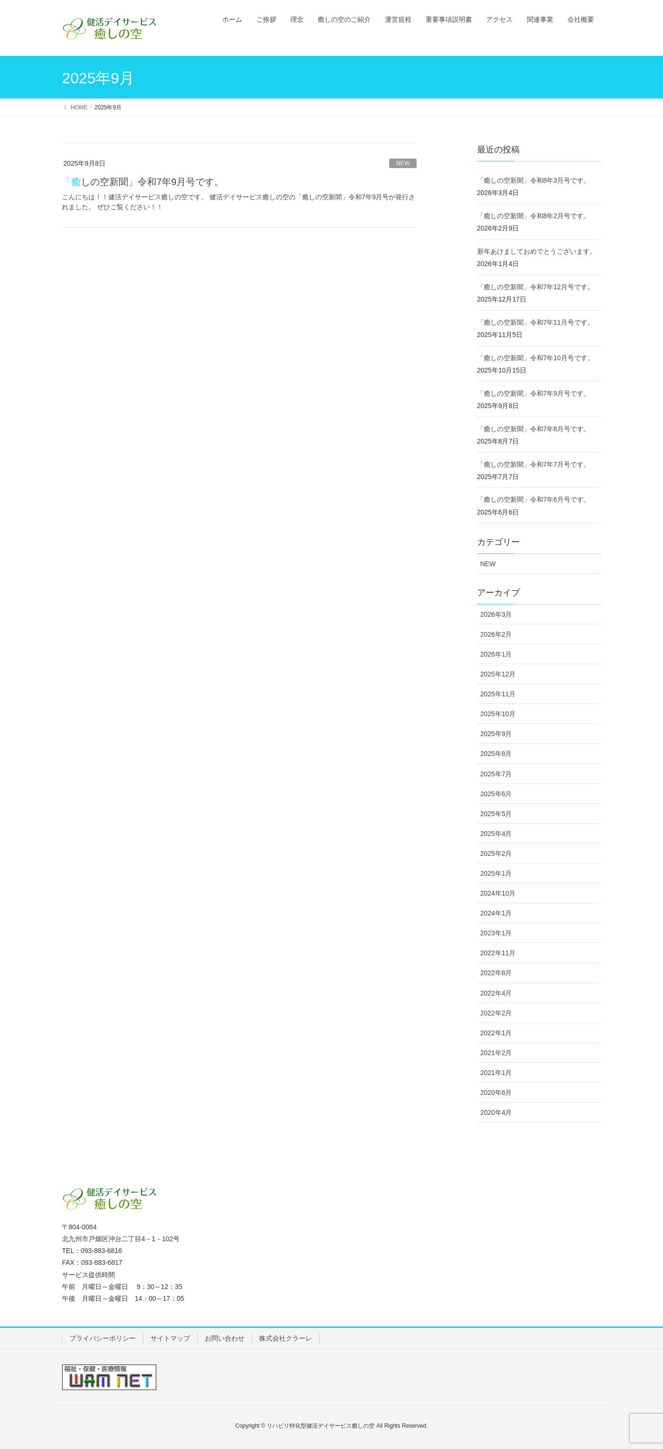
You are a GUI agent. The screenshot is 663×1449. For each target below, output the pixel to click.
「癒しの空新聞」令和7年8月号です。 (534, 429)
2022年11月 (498, 953)
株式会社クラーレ (285, 1338)
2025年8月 (496, 753)
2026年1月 (496, 654)
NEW (403, 163)
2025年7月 (496, 774)
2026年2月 (496, 634)
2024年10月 (498, 893)
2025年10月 (498, 714)
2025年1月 (496, 873)
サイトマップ (170, 1338)
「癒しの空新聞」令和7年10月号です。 (535, 358)
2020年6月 (496, 1092)
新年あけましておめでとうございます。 (536, 251)
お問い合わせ (224, 1338)
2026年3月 (496, 614)
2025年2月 (496, 853)
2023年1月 (496, 933)
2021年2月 (496, 1053)
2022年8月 (496, 973)
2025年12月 (498, 674)
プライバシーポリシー (103, 1338)
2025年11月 (498, 694)
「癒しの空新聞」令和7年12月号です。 (535, 287)
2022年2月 (496, 1013)
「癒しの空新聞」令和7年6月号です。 (534, 499)
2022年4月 (496, 993)
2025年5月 (496, 814)
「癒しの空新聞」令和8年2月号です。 (534, 216)
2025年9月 (496, 734)
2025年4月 (496, 833)
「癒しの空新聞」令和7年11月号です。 (535, 322)
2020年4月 (496, 1112)
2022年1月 (496, 1033)
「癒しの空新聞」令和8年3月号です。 (534, 180)
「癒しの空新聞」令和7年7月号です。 (534, 464)
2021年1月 (496, 1072)
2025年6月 (496, 794)
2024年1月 (496, 913)
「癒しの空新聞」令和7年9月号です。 (143, 182)
